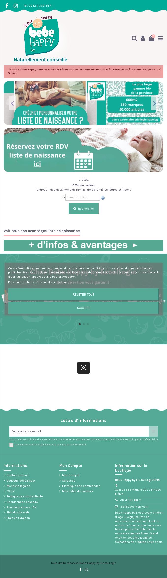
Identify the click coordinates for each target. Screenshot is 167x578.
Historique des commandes (81, 486)
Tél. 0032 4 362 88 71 (38, 5)
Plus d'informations (21, 282)
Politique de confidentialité (25, 496)
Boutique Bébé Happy (21, 480)
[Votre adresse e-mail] (79, 431)
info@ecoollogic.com (134, 506)
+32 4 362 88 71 (130, 500)
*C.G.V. (11, 491)
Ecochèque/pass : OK (21, 507)
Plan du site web (18, 512)
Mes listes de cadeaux (77, 491)
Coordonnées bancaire (22, 502)
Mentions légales (18, 486)
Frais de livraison (18, 518)
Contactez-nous (18, 475)
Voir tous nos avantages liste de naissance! (42, 231)
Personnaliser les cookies (54, 282)
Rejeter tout (83, 294)
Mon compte (70, 475)
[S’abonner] (153, 431)
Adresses (68, 480)
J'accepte (83, 308)
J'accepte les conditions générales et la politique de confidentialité (50, 444)
